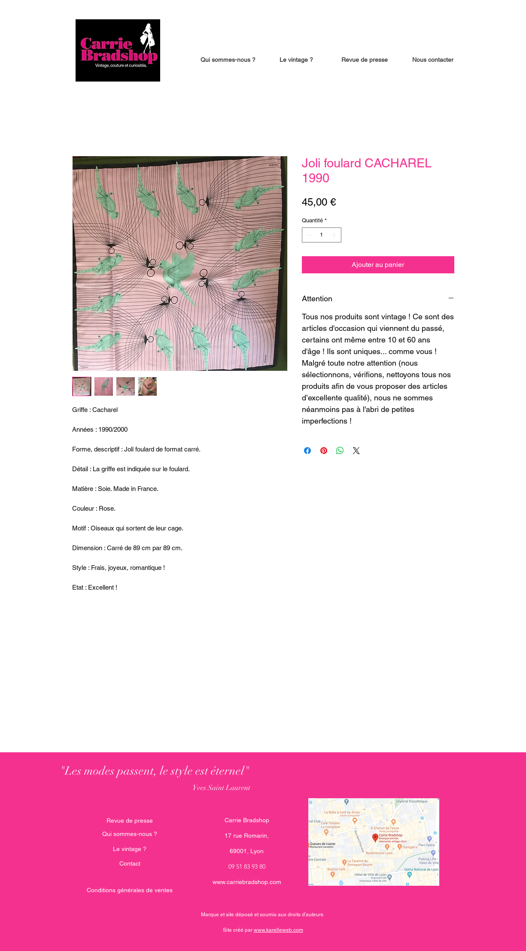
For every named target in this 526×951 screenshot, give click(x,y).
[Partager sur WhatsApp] (340, 450)
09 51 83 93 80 (246, 866)
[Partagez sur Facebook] (307, 450)
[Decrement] (308, 235)
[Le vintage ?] (130, 849)
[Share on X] (356, 450)
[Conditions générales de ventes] (130, 890)
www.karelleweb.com (278, 930)
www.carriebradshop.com (247, 881)
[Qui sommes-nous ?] (130, 834)
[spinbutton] (321, 235)
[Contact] (129, 863)
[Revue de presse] (129, 821)
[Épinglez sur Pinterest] (324, 450)
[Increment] (335, 235)
